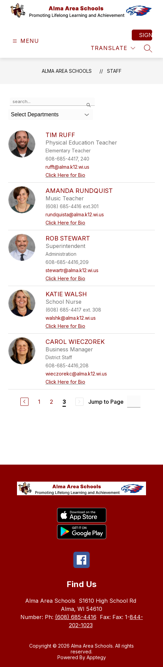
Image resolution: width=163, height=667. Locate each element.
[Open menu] (25, 41)
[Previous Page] (24, 402)
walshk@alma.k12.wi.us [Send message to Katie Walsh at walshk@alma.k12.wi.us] (71, 318)
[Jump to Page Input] (134, 401)
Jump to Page (106, 401)
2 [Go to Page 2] (51, 401)
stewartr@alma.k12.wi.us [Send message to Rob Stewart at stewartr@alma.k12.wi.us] (72, 270)
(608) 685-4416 (75, 617)
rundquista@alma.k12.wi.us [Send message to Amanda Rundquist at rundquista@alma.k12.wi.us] (75, 214)
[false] (52, 102)
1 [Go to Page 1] (39, 401)
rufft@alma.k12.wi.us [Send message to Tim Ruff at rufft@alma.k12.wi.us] (67, 167)
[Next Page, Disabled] (79, 402)
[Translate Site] (113, 48)
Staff (114, 71)
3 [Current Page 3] (64, 401)
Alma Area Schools (67, 71)
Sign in (145, 35)
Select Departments (35, 114)
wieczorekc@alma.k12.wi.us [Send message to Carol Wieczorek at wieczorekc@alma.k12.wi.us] (76, 374)
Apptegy (96, 657)
